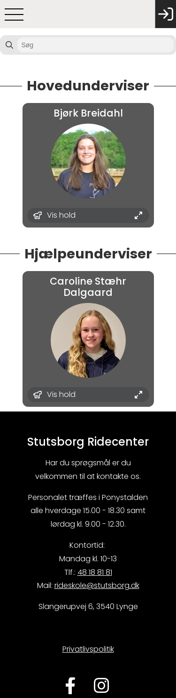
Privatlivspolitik (88, 649)
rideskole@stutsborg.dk (96, 585)
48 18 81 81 (94, 572)
